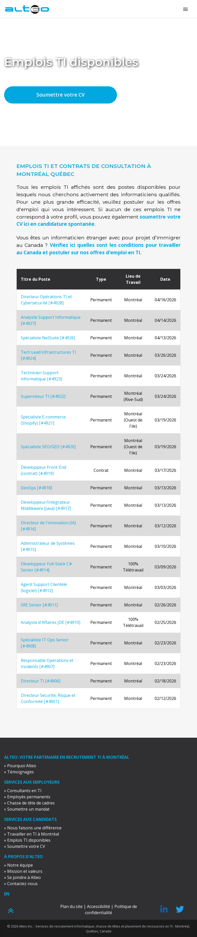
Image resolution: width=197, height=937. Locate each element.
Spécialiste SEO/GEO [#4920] (48, 446)
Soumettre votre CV (60, 94)
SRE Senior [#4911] (39, 605)
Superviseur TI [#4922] (43, 396)
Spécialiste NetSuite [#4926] (48, 338)
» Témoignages (19, 772)
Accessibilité (98, 906)
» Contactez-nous (21, 883)
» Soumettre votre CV (24, 846)
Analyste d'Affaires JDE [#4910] (50, 622)
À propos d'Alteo (23, 856)
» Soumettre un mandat (27, 809)
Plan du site (71, 906)
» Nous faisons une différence (33, 828)
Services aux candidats (30, 819)
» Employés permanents (27, 797)
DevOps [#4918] (36, 488)
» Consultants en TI (23, 790)
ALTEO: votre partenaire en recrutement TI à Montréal (66, 757)
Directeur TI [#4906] (40, 681)
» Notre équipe (18, 865)
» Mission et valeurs (23, 871)
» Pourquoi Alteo (20, 766)
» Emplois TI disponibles (27, 840)
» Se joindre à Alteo (22, 877)
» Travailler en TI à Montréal (31, 834)
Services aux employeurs (32, 782)
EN (6, 894)
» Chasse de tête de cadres (29, 803)
